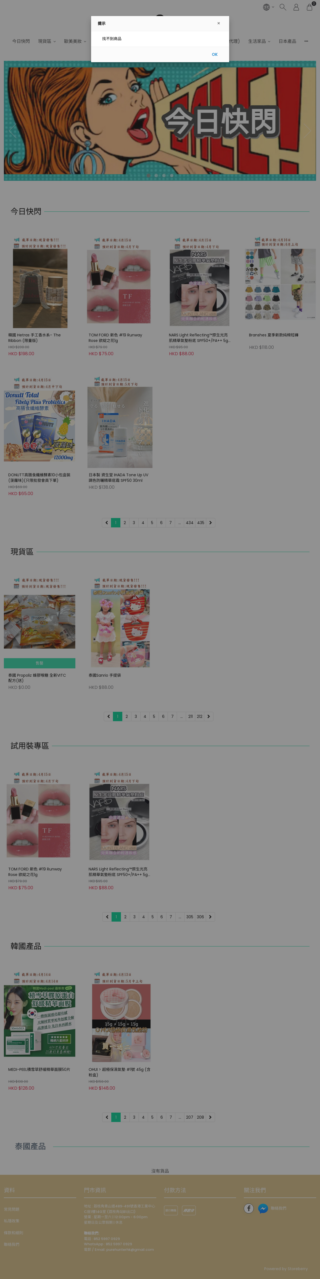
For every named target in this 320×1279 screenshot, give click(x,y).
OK (215, 54)
